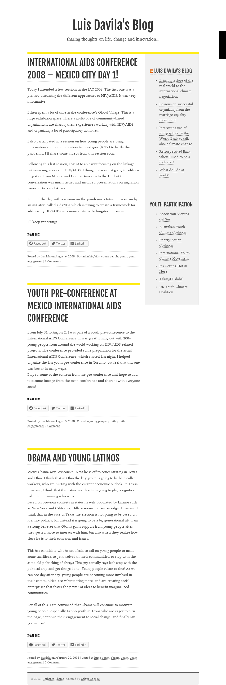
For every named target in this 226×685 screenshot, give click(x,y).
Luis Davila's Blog (112, 25)
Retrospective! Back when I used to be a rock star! (174, 157)
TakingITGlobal (171, 279)
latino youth (101, 657)
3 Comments (53, 261)
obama (115, 657)
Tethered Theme (53, 678)
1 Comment (52, 426)
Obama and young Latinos (73, 458)
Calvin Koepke (90, 678)
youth (123, 256)
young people (109, 256)
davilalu (46, 256)
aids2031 (64, 205)
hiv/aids (94, 256)
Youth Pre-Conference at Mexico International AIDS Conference (74, 306)
